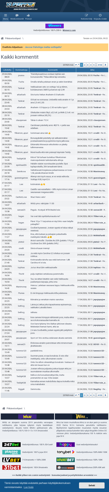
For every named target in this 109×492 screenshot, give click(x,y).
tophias (21, 267)
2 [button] (84, 65)
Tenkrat (21, 88)
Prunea (21, 293)
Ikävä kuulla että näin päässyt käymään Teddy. (51, 152)
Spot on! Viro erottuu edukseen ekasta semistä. (51, 338)
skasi (21, 235)
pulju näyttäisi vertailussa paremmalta (47, 274)
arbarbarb (21, 94)
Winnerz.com (69, 30)
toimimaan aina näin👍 (41, 133)
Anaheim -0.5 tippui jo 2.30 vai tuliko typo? (49, 107)
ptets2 (21, 242)
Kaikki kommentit (20, 57)
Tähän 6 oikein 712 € (39, 120)
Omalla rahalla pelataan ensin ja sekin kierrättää (51, 82)
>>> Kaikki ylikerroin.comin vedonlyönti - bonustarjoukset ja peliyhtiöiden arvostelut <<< (54, 475)
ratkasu (34, 312)
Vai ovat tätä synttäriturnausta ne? (45, 216)
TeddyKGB (21, 158)
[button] (77, 65)
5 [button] (93, 65)
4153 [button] (100, 65)
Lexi (21, 184)
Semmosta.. (36, 389)
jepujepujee (21, 229)
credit (96, 133)
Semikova (21, 171)
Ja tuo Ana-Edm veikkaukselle (44, 267)
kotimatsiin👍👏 (38, 184)
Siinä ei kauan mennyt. (40, 248)
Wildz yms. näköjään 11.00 (42, 203)
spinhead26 (21, 165)
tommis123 (21, 351)
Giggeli (21, 389)
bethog (21, 299)
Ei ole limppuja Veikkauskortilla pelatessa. (49, 293)
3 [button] (87, 65)
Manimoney (99, 171)
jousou (21, 75)
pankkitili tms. (37, 351)
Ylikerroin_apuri (21, 133)
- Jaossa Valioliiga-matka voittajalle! (42, 47)
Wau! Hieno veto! (38, 197)
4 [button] (90, 65)
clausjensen (21, 120)
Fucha (96, 75)
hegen (21, 216)
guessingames (21, 178)
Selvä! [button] (92, 485)
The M (21, 274)
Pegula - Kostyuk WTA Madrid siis (45, 210)
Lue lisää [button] (28, 487)
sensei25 (21, 210)
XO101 (96, 344)
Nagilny (97, 389)
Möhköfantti (99, 235)
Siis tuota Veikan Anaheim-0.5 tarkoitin (47, 94)
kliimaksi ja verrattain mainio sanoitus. (47, 299)
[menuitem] (17, 16)
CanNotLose (21, 197)
